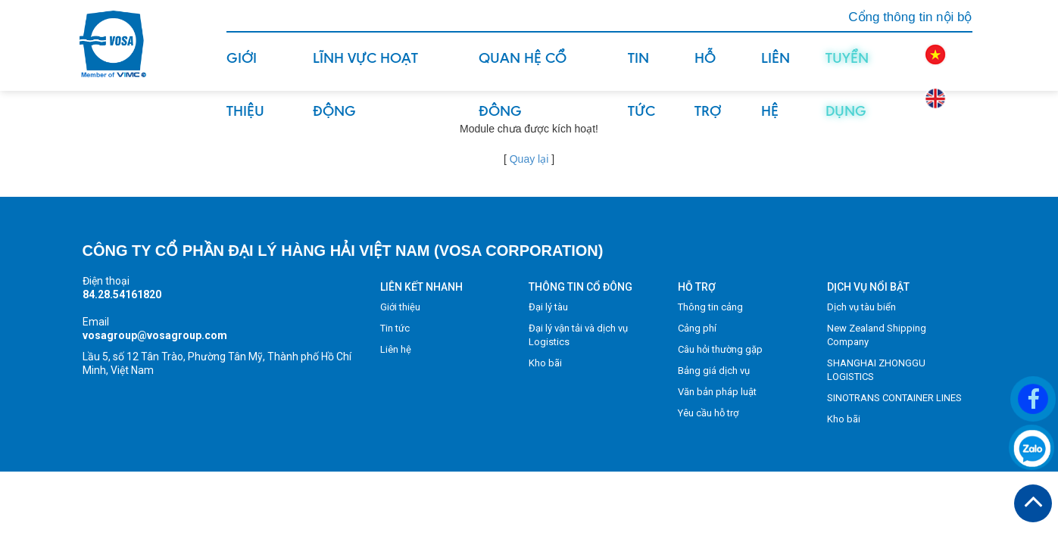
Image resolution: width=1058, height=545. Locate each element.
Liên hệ (775, 69)
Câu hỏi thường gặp (720, 349)
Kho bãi (545, 363)
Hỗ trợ (707, 69)
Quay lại (529, 159)
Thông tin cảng (710, 307)
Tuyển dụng (847, 69)
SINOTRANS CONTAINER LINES (894, 397)
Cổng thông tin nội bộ (910, 17)
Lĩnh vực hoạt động (365, 69)
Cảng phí (697, 328)
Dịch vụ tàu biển (861, 307)
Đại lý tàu (548, 307)
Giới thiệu (245, 69)
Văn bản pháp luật (717, 391)
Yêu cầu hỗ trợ (708, 413)
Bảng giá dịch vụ (714, 370)
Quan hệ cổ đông (522, 69)
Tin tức (641, 69)
